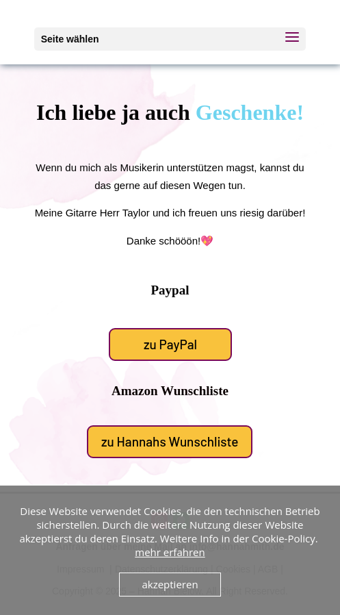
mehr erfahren (170, 552)
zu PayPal (170, 343)
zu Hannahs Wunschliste (169, 441)
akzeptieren (170, 584)
